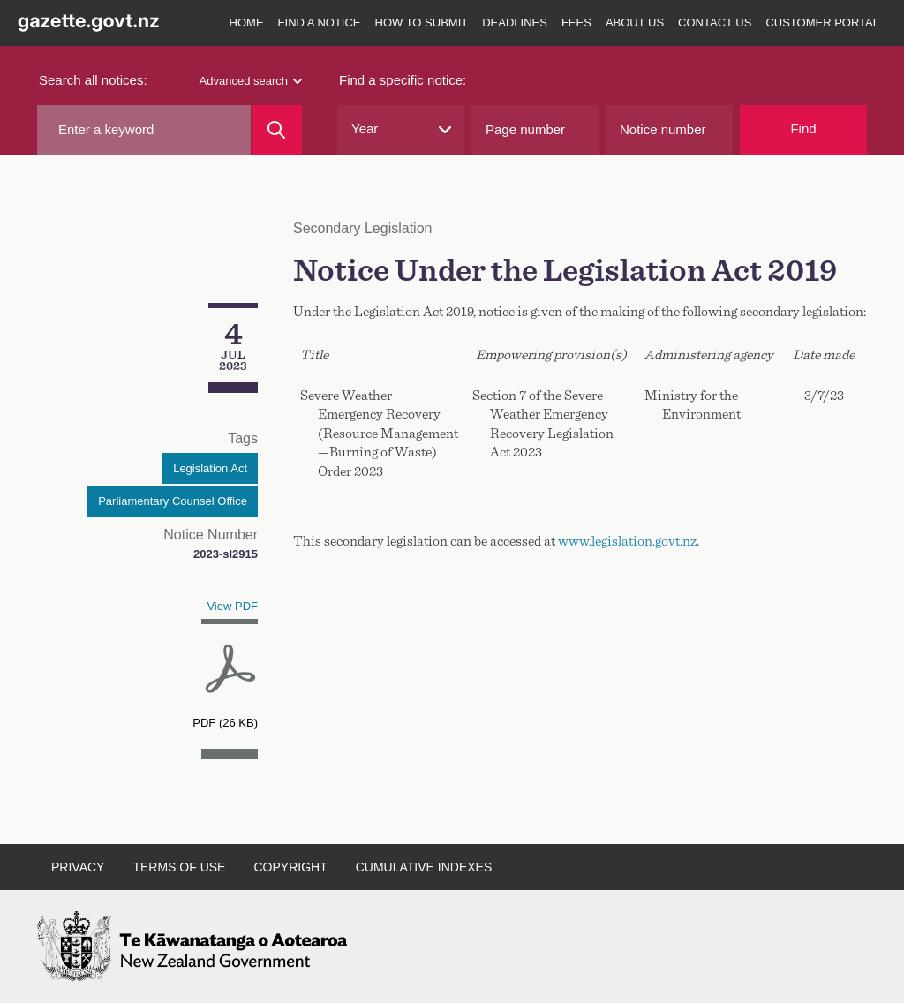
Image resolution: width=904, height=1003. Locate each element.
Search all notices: (93, 79)
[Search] (277, 130)
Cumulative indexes (424, 867)
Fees (576, 22)
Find (803, 128)
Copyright (290, 867)
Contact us (714, 22)
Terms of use (178, 867)
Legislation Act (210, 468)
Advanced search (251, 80)
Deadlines (514, 22)
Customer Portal (822, 22)
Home (247, 22)
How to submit (422, 22)
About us (635, 22)
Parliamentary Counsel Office (172, 501)
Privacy (77, 867)
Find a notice (319, 22)
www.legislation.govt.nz (627, 541)
